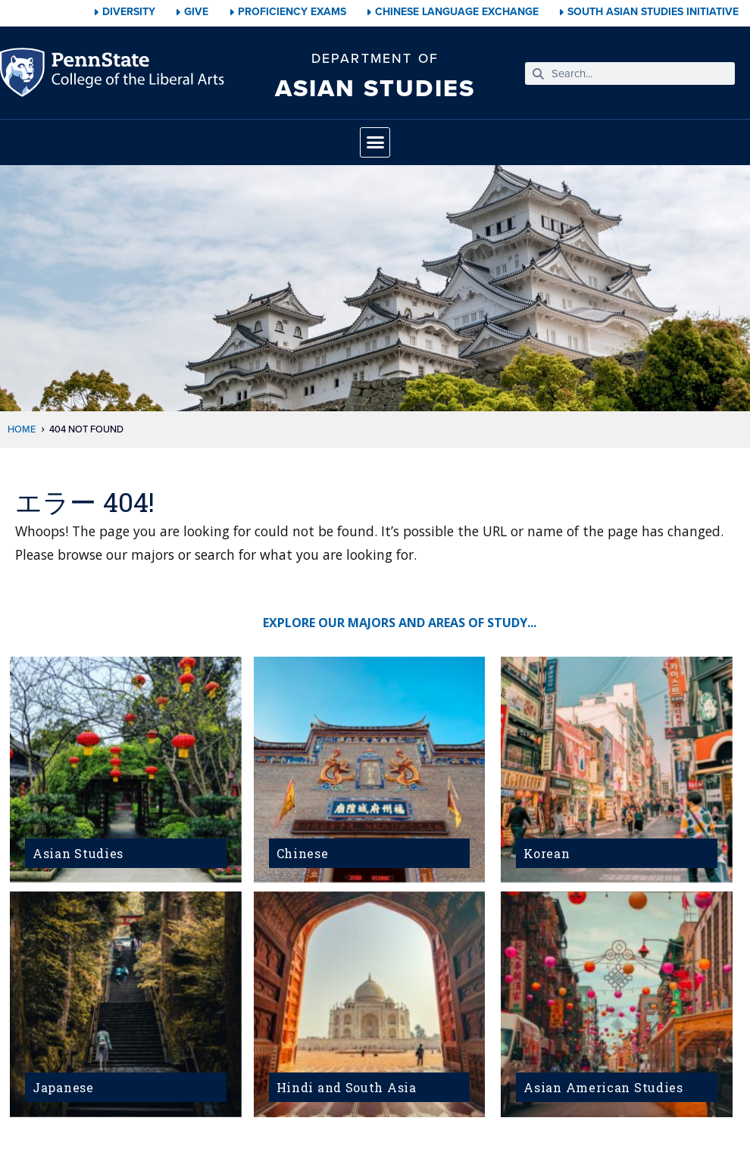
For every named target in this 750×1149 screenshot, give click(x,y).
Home (22, 429)
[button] (375, 142)
